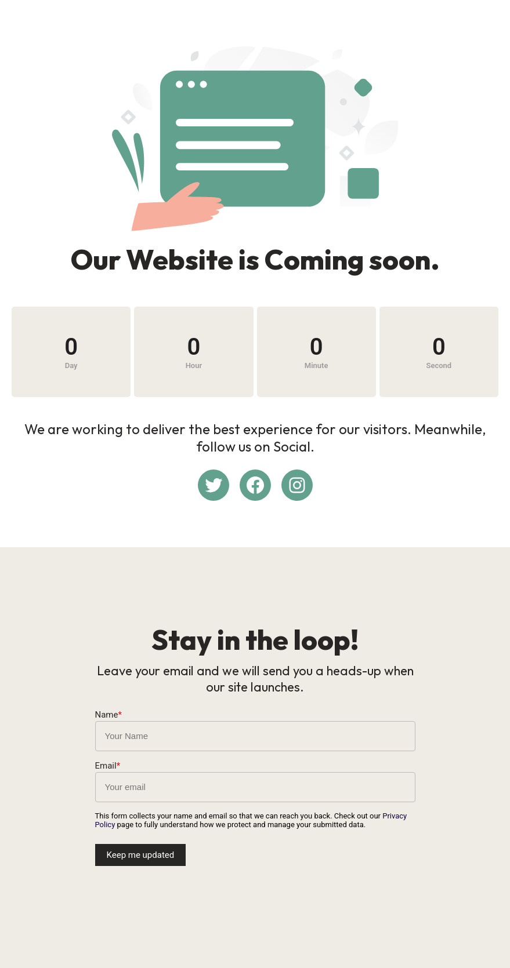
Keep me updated (141, 855)
